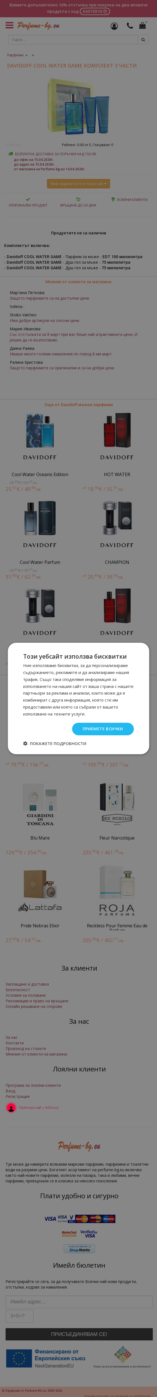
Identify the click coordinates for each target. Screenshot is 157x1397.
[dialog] (78, 698)
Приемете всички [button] (103, 728)
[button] (54, 743)
